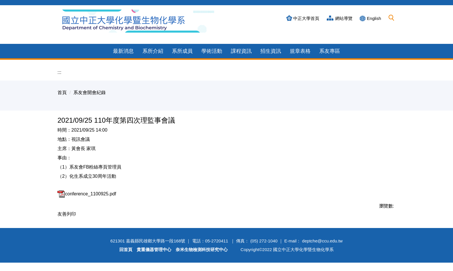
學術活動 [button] (211, 44)
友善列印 (66, 207)
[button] (391, 18)
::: (59, 65)
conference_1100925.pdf (86, 186)
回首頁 (125, 257)
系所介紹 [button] (152, 44)
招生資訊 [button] (270, 44)
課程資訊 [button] (241, 44)
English (374, 18)
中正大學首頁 (306, 18)
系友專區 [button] (329, 44)
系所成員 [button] (182, 44)
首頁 (62, 85)
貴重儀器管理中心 (154, 257)
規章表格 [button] (300, 44)
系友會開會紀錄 (89, 85)
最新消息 (123, 44)
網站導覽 (343, 18)
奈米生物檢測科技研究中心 (202, 257)
